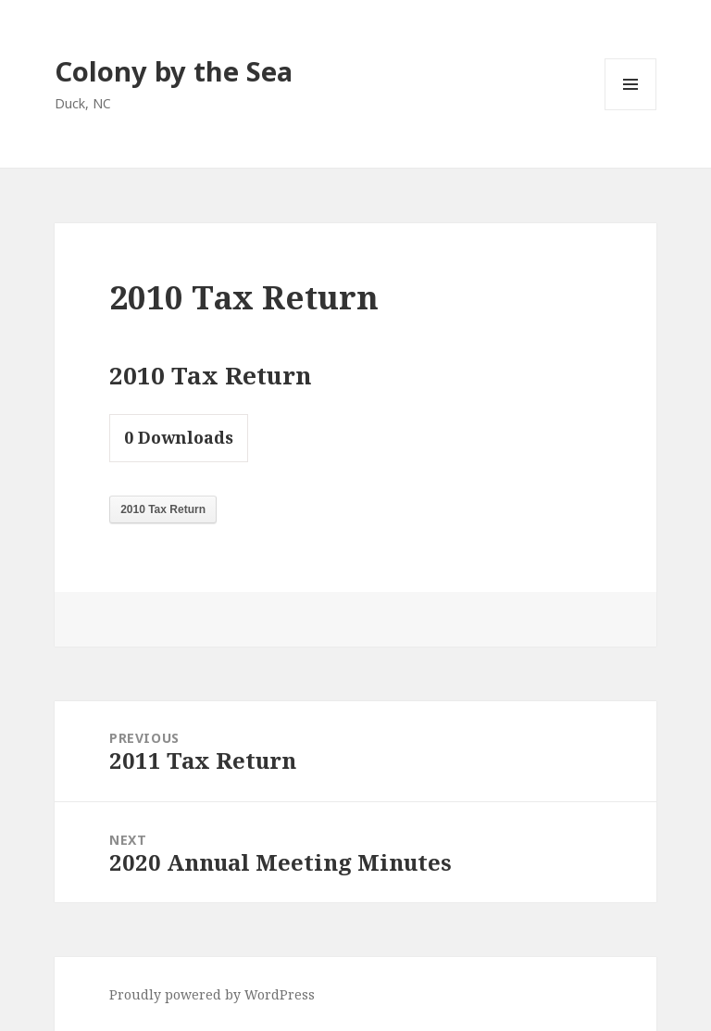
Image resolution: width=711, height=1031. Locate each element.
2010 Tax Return (163, 509)
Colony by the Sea (174, 71)
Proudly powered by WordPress (212, 994)
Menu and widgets (630, 109)
